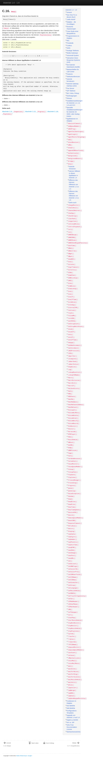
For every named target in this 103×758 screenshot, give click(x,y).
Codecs (69, 45)
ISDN (68, 48)
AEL (68, 40)
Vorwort (69, 12)
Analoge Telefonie (73, 50)
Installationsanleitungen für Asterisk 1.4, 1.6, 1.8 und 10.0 (74, 103)
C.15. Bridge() (7, 744)
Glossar (69, 98)
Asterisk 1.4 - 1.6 (11, 3)
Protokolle (70, 43)
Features (70, 74)
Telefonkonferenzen (73, 76)
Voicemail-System (73, 55)
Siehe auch (72, 202)
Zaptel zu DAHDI (72, 720)
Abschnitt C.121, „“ (36, 111)
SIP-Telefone (71, 91)
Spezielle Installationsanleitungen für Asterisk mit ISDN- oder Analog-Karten (74, 112)
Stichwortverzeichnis (74, 732)
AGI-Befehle (71, 706)
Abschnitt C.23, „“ (13, 111)
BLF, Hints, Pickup (73, 93)
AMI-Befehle (71, 708)
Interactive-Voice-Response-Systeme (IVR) (73, 60)
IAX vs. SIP (70, 722)
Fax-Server (70, 88)
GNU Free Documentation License (72, 727)
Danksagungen (72, 96)
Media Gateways (72, 53)
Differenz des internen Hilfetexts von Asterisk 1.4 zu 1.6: (74, 195)
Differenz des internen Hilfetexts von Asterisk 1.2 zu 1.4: (74, 184)
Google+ (30, 755)
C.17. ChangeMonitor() (73, 744)
